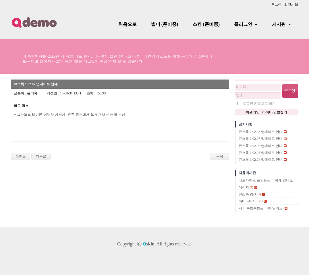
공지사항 (245, 124)
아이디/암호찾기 (274, 112)
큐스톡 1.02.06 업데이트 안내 (261, 146)
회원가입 (291, 4)
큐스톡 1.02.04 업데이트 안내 (261, 160)
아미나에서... (248, 201)
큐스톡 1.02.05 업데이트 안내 (261, 153)
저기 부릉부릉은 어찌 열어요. (261, 208)
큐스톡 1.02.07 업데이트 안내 (261, 139)
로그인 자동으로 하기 (259, 104)
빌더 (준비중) (164, 24)
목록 (219, 156)
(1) (251, 187)
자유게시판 (247, 173)
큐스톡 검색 (248, 194)
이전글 (21, 156)
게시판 (279, 24)
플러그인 (243, 24)
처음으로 (127, 24)
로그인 (276, 4)
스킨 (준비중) (206, 24)
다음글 (41, 156)
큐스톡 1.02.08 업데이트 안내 (261, 132)
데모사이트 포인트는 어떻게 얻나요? (266, 181)
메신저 (244, 187)
